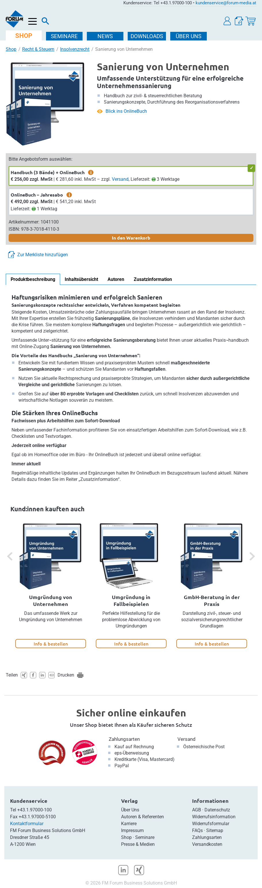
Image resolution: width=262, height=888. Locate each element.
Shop (11, 49)
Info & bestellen (51, 643)
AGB (196, 810)
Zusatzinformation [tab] (153, 279)
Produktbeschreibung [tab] (33, 279)
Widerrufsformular (210, 823)
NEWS (105, 36)
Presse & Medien (138, 844)
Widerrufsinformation (214, 816)
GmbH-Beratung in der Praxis (212, 600)
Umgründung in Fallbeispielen (131, 600)
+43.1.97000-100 (34, 810)
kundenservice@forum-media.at (226, 2)
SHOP (24, 35)
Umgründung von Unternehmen (50, 600)
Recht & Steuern (38, 49)
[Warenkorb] (250, 21)
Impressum (132, 830)
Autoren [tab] (116, 279)
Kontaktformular (26, 823)
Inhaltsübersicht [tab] (81, 279)
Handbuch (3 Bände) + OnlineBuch (48, 172)
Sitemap (214, 830)
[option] (50, 585)
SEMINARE (64, 36)
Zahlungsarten (124, 739)
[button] (227, 21)
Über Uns (130, 810)
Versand (120, 179)
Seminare (144, 837)
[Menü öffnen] (32, 21)
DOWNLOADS (147, 36)
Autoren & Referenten (142, 816)
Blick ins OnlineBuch (126, 111)
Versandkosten (207, 844)
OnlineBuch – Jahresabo (37, 195)
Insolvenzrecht (74, 49)
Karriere (129, 823)
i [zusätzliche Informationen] (90, 172)
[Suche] (45, 22)
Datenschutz (217, 810)
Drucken (66, 675)
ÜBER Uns (189, 36)
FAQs (197, 830)
